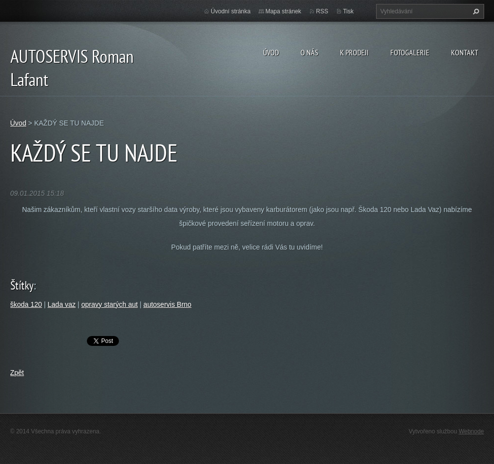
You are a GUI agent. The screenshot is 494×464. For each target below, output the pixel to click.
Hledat (474, 11)
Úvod (271, 52)
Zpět (17, 373)
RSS (322, 11)
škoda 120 (26, 304)
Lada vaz (62, 304)
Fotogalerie (409, 52)
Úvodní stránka (231, 11)
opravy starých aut (109, 304)
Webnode (471, 431)
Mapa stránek (284, 11)
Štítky (22, 285)
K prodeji (354, 52)
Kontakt (464, 52)
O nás (309, 52)
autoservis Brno (167, 304)
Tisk (348, 11)
